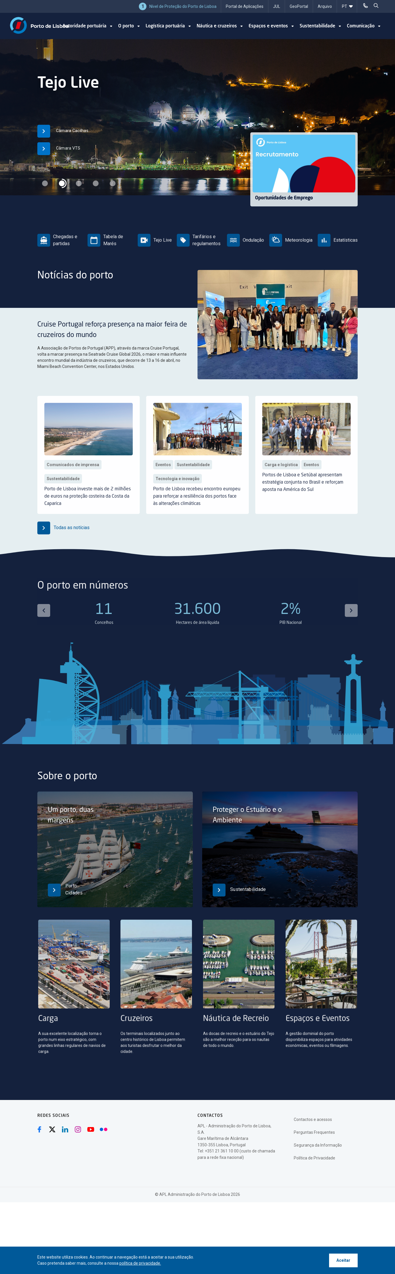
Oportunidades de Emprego (284, 198)
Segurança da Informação (318, 1145)
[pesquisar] (376, 6)
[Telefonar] (365, 6)
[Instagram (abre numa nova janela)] (77, 1129)
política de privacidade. (140, 1263)
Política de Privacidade (314, 1158)
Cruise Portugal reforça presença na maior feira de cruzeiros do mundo (145, 334)
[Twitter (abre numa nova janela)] (52, 1129)
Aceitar (343, 1260)
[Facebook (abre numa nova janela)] (39, 1129)
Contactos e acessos (313, 1119)
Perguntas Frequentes (314, 1132)
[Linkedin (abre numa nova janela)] (65, 1129)
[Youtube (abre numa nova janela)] (90, 1129)
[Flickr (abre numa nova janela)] (103, 1129)
